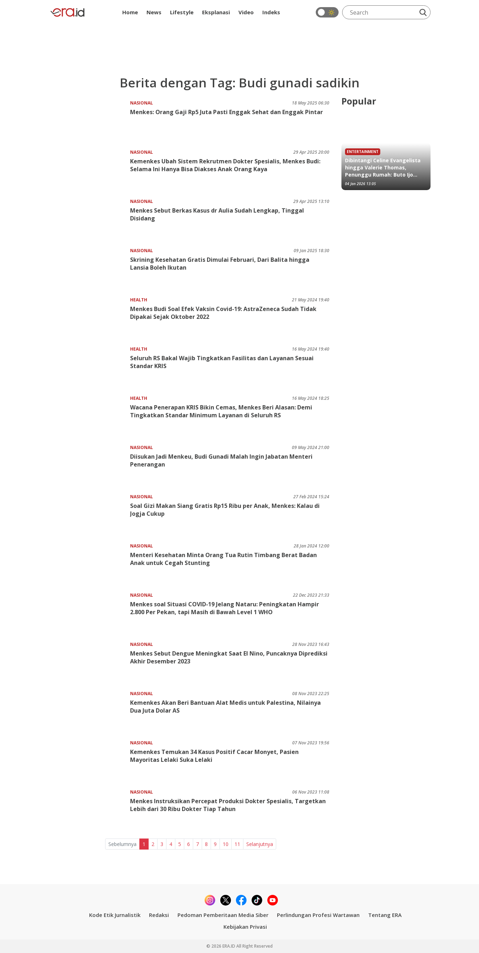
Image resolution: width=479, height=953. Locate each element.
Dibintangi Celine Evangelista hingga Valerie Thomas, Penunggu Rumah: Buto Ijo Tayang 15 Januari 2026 (383, 167)
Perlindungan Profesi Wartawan (318, 914)
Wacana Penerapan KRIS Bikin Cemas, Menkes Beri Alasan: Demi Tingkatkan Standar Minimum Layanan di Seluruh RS (221, 411)
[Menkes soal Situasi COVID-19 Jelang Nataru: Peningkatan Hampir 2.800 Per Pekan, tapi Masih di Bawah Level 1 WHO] (89, 614)
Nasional (141, 103)
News (153, 12)
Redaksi (159, 914)
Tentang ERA (385, 914)
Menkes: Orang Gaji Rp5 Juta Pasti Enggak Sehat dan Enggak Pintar (226, 112)
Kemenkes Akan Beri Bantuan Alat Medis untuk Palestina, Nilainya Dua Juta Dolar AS (225, 706)
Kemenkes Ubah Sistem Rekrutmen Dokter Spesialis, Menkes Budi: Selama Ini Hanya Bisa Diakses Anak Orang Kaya (225, 165)
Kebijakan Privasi (245, 926)
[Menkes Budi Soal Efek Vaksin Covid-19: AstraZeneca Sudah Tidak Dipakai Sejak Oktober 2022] (89, 319)
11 (237, 844)
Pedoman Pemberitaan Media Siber (222, 914)
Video (246, 12)
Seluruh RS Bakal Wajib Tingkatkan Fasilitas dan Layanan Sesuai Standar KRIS (222, 362)
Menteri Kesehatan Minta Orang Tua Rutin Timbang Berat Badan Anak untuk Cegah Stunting (223, 559)
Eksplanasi (216, 12)
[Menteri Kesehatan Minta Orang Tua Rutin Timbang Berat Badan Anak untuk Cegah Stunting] (89, 565)
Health (138, 300)
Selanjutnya (259, 844)
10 (225, 844)
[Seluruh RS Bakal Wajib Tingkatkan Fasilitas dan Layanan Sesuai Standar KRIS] (89, 368)
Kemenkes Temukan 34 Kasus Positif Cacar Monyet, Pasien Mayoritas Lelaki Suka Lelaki (214, 756)
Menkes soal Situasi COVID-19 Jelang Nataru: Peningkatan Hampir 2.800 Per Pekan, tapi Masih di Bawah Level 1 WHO (224, 608)
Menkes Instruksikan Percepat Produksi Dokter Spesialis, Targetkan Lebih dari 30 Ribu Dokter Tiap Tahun (228, 805)
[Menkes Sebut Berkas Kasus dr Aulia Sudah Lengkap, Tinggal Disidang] (89, 220)
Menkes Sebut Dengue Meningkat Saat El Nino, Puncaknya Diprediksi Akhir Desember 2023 (229, 657)
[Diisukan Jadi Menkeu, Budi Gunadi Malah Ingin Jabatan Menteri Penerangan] (89, 466)
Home (130, 12)
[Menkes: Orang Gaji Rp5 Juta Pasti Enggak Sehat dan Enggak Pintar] (89, 122)
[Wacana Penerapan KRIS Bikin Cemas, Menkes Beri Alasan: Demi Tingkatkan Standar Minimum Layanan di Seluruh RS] (89, 417)
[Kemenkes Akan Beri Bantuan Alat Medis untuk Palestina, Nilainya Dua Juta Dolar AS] (89, 712)
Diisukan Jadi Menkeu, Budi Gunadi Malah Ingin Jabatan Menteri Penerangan (221, 460)
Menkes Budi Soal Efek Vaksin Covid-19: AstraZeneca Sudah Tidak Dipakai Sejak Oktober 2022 (223, 313)
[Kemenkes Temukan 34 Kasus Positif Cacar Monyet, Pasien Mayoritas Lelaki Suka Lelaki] (89, 762)
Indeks (271, 12)
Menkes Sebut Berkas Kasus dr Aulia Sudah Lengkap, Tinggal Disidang (217, 214)
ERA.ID (229, 946)
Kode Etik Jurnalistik (114, 914)
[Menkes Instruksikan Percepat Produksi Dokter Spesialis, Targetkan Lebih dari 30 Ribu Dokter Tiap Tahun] (89, 811)
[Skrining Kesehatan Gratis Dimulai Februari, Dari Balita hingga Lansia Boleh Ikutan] (89, 269)
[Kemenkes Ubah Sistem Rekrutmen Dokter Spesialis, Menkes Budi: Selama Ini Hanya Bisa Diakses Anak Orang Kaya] (89, 171)
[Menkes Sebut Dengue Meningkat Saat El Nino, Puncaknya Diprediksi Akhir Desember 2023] (89, 663)
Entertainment (362, 151)
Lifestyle (182, 12)
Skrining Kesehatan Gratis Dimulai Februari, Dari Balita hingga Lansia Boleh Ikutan (219, 263)
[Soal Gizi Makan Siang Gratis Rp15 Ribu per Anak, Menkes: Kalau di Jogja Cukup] (89, 515)
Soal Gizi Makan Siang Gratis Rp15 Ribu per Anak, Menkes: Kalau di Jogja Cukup (225, 510)
